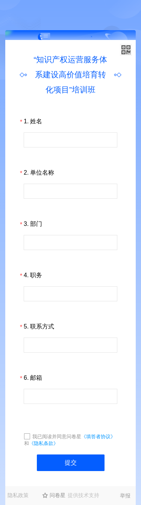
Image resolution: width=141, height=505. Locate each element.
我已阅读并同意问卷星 (56, 436)
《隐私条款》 (43, 443)
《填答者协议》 (98, 436)
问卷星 (57, 495)
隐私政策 (18, 495)
